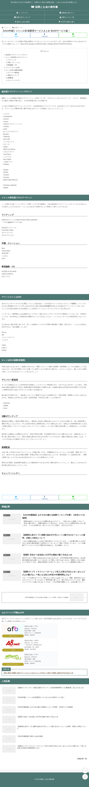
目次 (42, 51)
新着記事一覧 (82, 759)
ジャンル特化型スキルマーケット (17, 57)
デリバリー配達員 (13, 72)
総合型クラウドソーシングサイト (17, 55)
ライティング (11, 60)
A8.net (13, 650)
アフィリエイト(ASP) (13, 67)
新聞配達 (10, 78)
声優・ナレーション (14, 62)
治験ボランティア (13, 75)
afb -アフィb (13, 636)
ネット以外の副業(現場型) (14, 70)
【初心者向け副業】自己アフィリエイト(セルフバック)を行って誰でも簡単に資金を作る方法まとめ (38, 673)
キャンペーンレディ (14, 80)
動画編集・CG (12, 65)
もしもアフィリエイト (13, 664)
